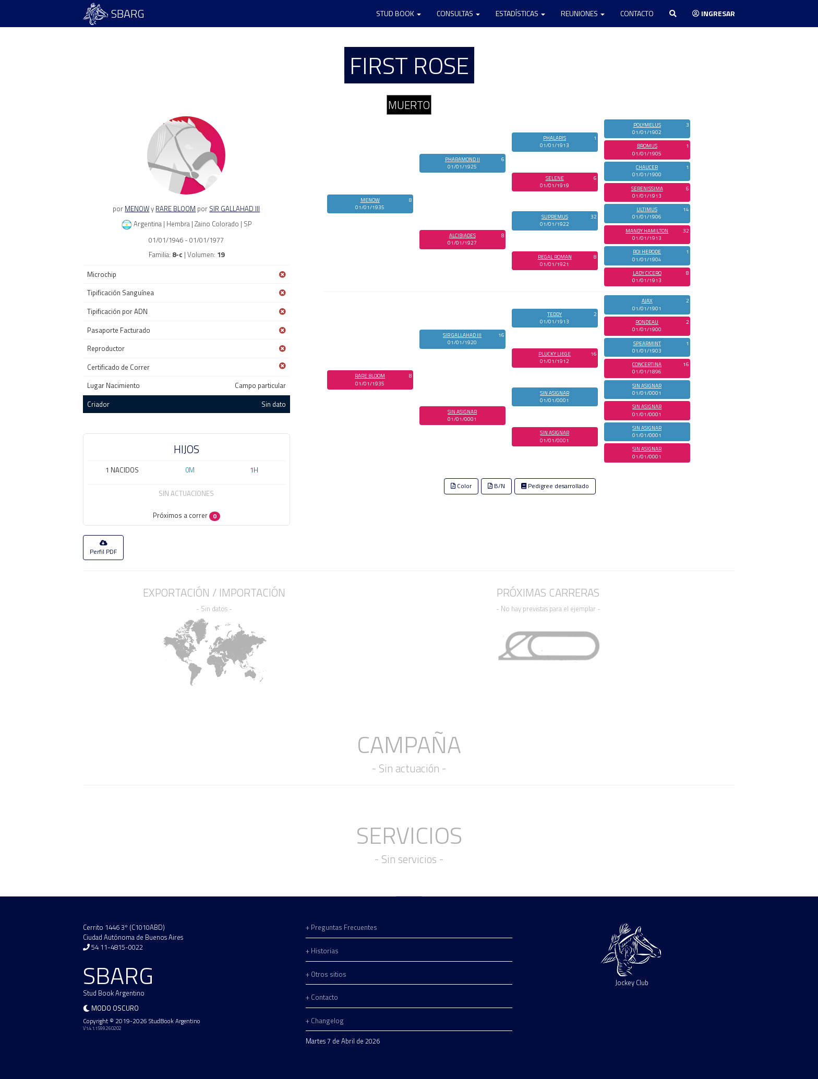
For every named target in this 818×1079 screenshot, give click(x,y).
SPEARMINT (647, 343)
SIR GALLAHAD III (234, 208)
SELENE (555, 178)
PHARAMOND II (462, 159)
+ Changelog (325, 1020)
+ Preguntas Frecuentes (341, 927)
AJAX (647, 301)
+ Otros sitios (326, 974)
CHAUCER (647, 167)
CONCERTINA (646, 364)
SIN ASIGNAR (462, 412)
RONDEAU (646, 322)
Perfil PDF (103, 548)
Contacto (637, 13)
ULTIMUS (646, 209)
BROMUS (647, 146)
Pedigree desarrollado (555, 486)
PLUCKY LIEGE (554, 354)
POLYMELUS (647, 125)
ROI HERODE (647, 252)
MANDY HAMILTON (646, 231)
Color (461, 486)
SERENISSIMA (647, 188)
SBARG (114, 14)
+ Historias (322, 950)
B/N (496, 486)
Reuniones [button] (583, 13)
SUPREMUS (555, 217)
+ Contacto (322, 997)
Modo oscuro (115, 1008)
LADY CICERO (647, 273)
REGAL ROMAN (555, 257)
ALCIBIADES (462, 235)
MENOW (137, 208)
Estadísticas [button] (520, 13)
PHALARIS (554, 138)
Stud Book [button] (398, 13)
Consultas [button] (458, 13)
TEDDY (554, 314)
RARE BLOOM (175, 208)
